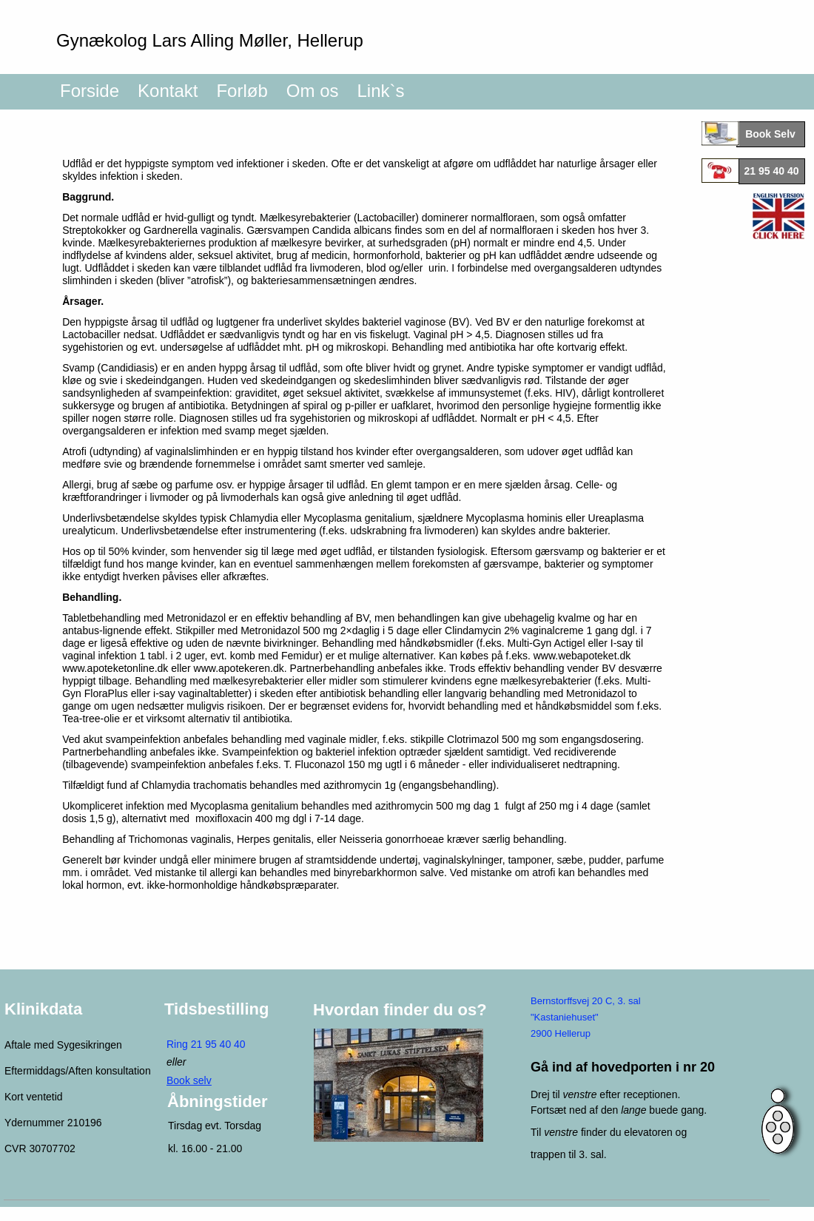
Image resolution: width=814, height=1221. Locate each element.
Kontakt (168, 91)
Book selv (189, 1080)
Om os (312, 91)
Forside (89, 91)
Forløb (241, 91)
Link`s (380, 91)
